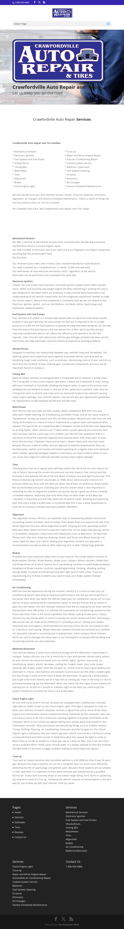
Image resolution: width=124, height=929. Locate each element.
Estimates (20, 822)
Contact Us (20, 837)
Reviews (19, 832)
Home (18, 812)
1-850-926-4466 (74, 866)
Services (19, 817)
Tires (17, 827)
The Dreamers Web (68, 924)
